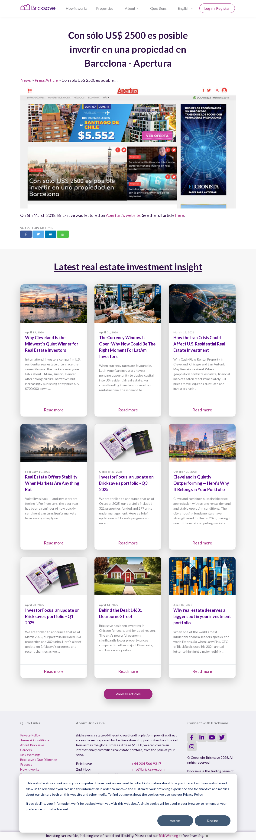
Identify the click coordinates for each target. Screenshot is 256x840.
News (25, 80)
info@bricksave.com (148, 769)
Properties (104, 8)
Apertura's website (123, 215)
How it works (77, 8)
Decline (212, 821)
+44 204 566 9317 (146, 763)
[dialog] (128, 803)
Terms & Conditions (34, 740)
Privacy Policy (30, 735)
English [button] (184, 8)
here (179, 215)
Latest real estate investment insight (128, 266)
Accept (175, 821)
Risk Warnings (30, 755)
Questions (158, 8)
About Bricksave (32, 745)
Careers (26, 750)
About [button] (130, 8)
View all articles (128, 694)
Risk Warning (168, 836)
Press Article (46, 80)
